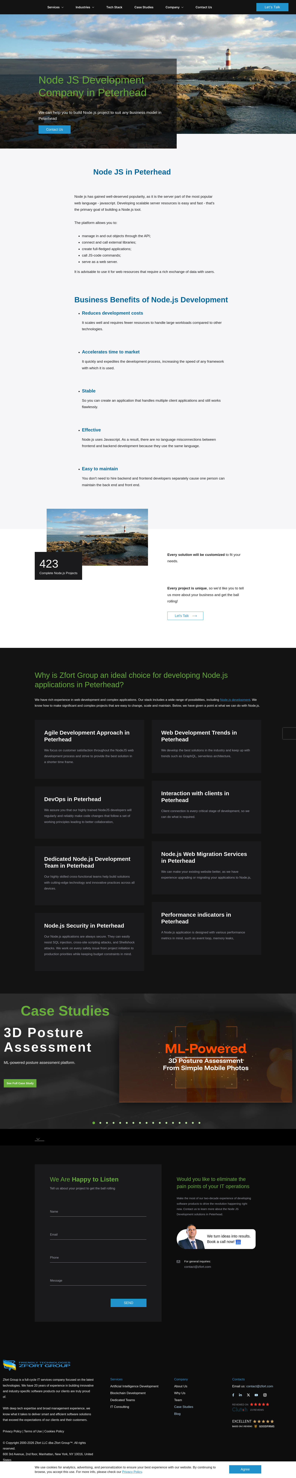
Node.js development (235, 700)
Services (116, 1379)
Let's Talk (272, 7)
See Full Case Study (20, 1083)
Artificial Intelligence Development (134, 1386)
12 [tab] (166, 1123)
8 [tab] (140, 1123)
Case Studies (162, 7)
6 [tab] (127, 1123)
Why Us (179, 1393)
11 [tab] (160, 1123)
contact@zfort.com (197, 1267)
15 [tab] (186, 1123)
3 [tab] (107, 1123)
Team (178, 1400)
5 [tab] (120, 1123)
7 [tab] (133, 1123)
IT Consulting (119, 1407)
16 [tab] (193, 1123)
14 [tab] (180, 1123)
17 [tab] (199, 1123)
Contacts (238, 1379)
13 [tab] (173, 1123)
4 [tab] (114, 1123)
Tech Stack (133, 7)
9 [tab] (147, 1123)
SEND (128, 1303)
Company (193, 7)
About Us (180, 1386)
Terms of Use (33, 1431)
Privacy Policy (132, 1472)
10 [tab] (153, 1123)
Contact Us (222, 7)
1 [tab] (94, 1123)
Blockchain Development (128, 1393)
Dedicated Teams (122, 1400)
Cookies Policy (54, 1431)
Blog (177, 1414)
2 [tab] (100, 1123)
